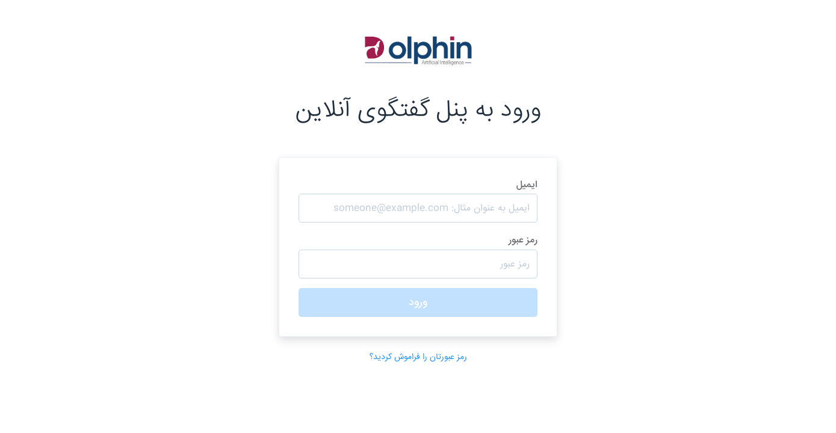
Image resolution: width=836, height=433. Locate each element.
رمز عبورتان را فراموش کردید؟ (418, 357)
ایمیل (418, 200)
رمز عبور (418, 255)
